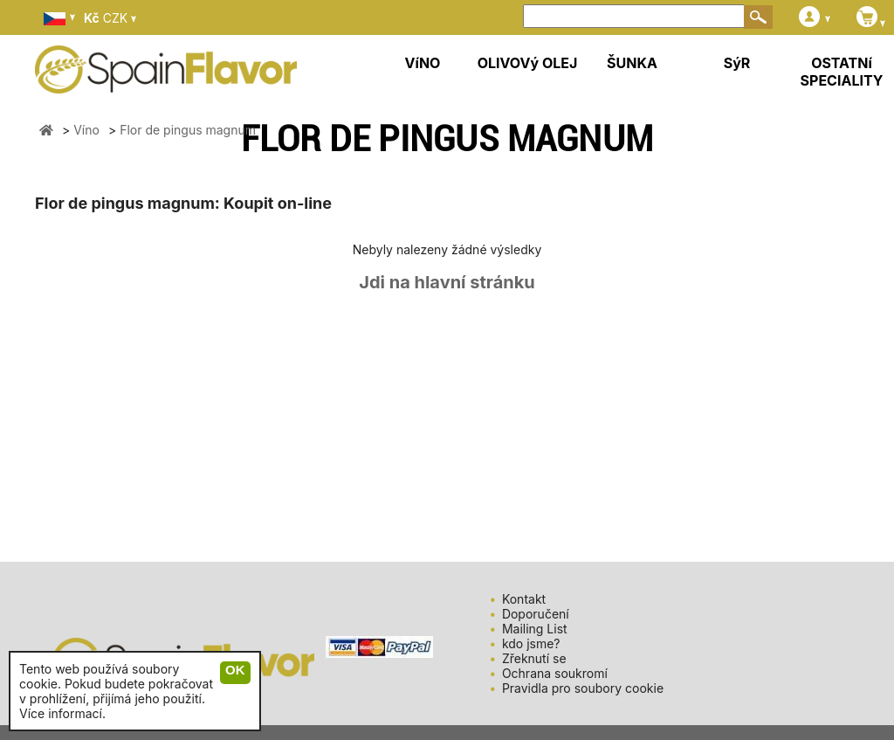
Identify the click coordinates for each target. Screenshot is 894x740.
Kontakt (524, 598)
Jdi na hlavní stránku (447, 282)
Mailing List (534, 628)
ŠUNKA (632, 63)
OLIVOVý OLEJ (528, 63)
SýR (737, 63)
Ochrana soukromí (555, 673)
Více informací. (62, 713)
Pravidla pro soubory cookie (583, 688)
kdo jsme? (531, 643)
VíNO (423, 63)
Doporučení (535, 613)
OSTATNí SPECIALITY (842, 71)
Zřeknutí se (534, 658)
